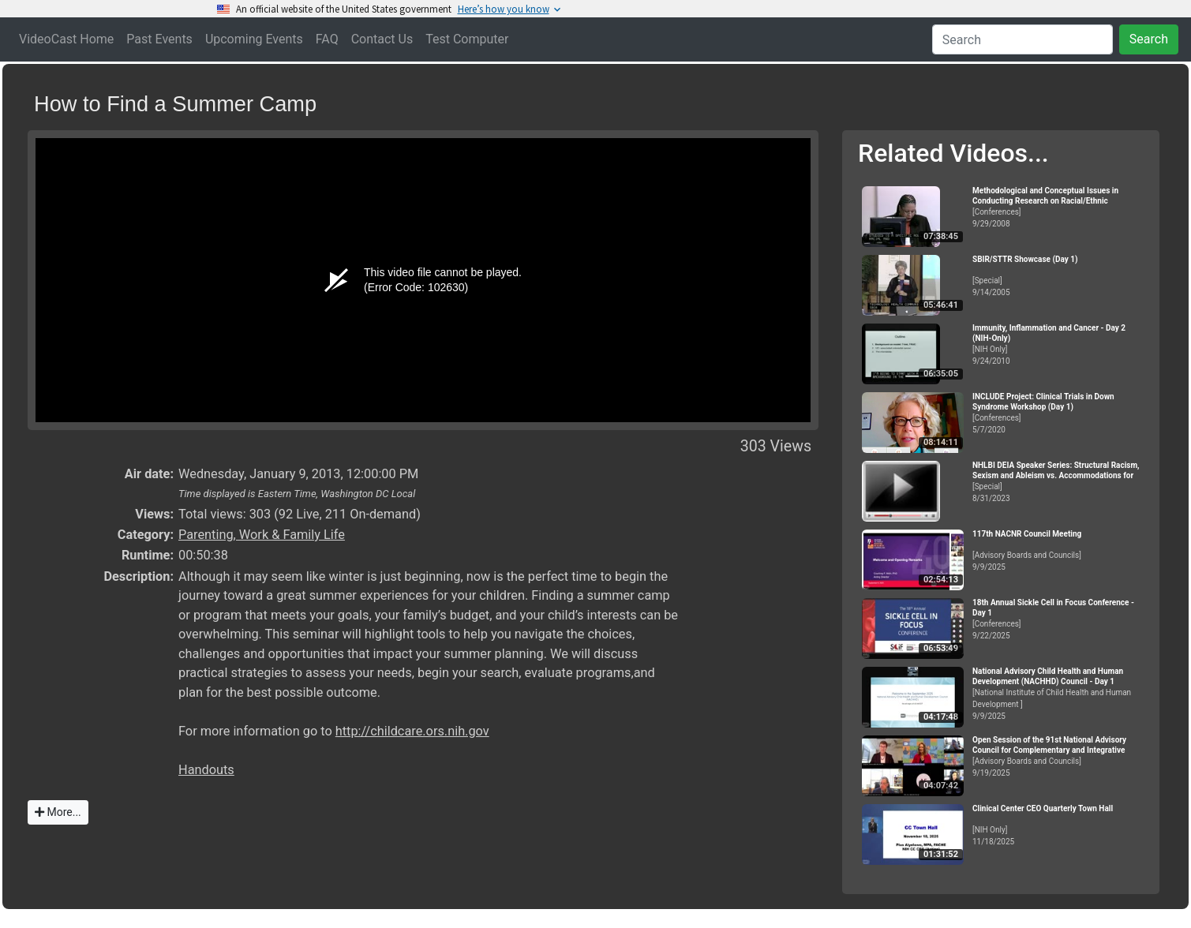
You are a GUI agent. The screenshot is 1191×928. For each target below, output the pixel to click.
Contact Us (382, 39)
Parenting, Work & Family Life (261, 534)
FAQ (327, 39)
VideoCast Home (66, 39)
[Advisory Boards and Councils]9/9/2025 (1059, 550)
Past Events (159, 39)
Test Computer (466, 39)
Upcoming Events (254, 39)
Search (1148, 39)
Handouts (206, 769)
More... (58, 812)
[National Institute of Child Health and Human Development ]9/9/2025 (1059, 693)
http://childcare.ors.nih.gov (412, 731)
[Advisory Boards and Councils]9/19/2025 (1059, 756)
